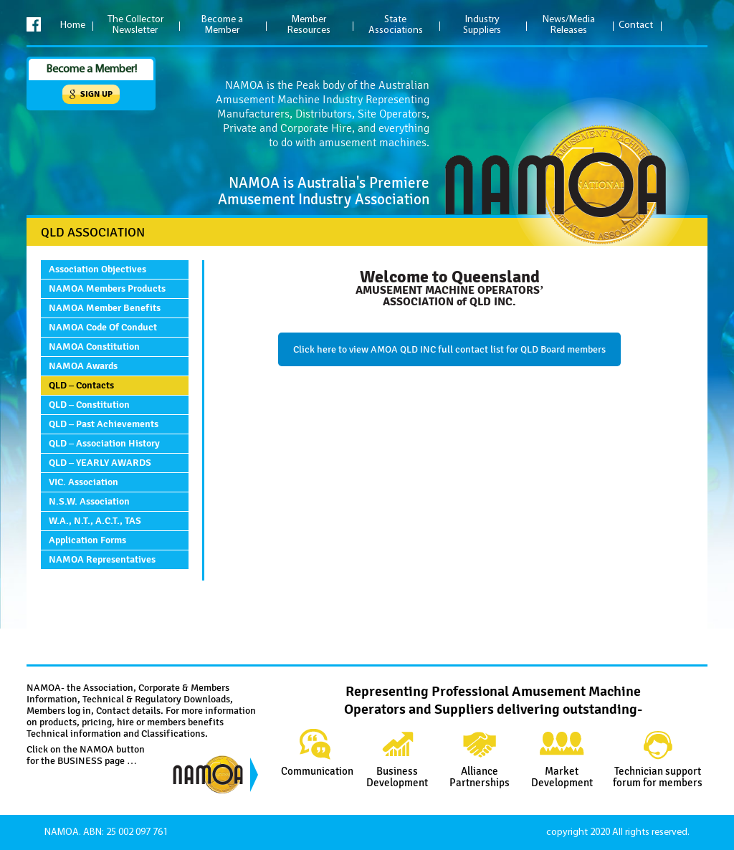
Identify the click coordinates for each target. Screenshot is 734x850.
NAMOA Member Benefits (105, 308)
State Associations (395, 25)
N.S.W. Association (89, 501)
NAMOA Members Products (107, 288)
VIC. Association (83, 482)
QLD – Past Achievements (103, 424)
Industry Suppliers (482, 25)
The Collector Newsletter (135, 25)
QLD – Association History (104, 443)
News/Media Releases (569, 25)
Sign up (96, 94)
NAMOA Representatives (102, 559)
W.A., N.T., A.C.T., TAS (95, 521)
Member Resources (308, 25)
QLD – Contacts (81, 385)
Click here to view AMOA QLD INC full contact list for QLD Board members (449, 349)
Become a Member (222, 25)
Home (72, 25)
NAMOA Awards (83, 366)
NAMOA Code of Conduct (103, 327)
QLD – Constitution (89, 404)
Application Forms (87, 540)
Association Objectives (97, 269)
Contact (636, 25)
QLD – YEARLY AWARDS (100, 463)
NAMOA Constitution (94, 346)
